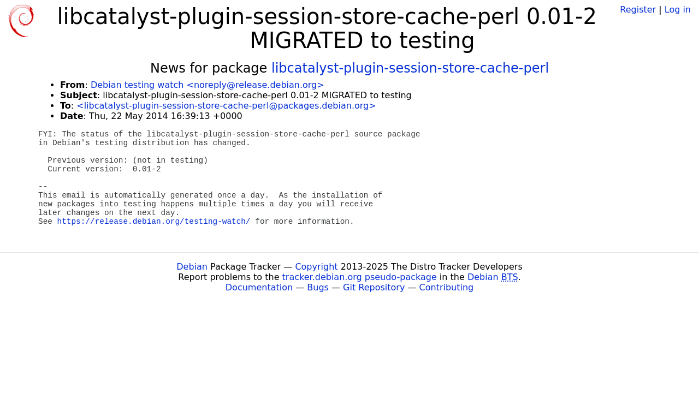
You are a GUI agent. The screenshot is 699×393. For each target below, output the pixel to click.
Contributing (446, 287)
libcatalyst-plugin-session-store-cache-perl (410, 68)
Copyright (316, 266)
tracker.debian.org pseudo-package (359, 277)
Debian (192, 266)
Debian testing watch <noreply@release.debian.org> (207, 85)
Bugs (318, 287)
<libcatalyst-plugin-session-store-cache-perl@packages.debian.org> (226, 105)
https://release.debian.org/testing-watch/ (154, 221)
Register (638, 9)
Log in (678, 9)
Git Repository (374, 287)
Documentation (259, 287)
